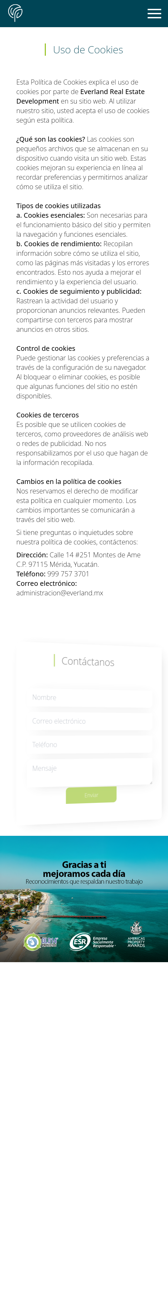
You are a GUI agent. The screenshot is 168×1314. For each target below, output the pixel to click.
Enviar (96, 790)
